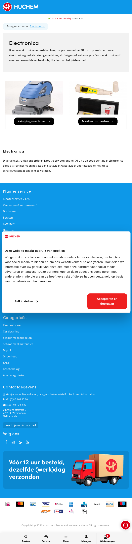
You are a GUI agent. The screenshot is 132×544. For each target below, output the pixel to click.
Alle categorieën (13, 375)
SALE (6, 362)
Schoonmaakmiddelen (17, 338)
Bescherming (11, 369)
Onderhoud (10, 356)
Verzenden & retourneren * (20, 205)
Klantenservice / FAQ (16, 199)
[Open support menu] (125, 525)
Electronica (37, 26)
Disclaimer (10, 211)
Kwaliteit (8, 224)
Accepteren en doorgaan (107, 301)
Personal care (12, 325)
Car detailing (11, 331)
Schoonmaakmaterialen (18, 344)
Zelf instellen (26, 301)
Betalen (8, 217)
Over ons (8, 230)
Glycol (7, 350)
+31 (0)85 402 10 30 (15, 399)
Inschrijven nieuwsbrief (20, 425)
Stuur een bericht (14, 404)
